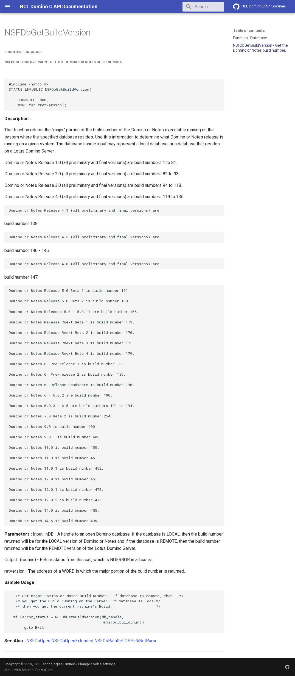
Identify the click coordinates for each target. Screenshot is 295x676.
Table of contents (249, 30)
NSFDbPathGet (108, 640)
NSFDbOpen (38, 640)
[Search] (192, 7)
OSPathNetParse (141, 640)
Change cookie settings (96, 664)
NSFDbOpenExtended (72, 640)
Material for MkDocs (38, 670)
